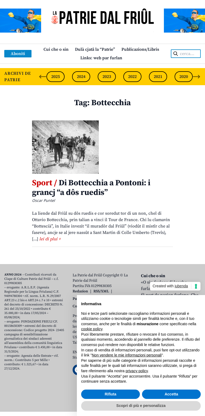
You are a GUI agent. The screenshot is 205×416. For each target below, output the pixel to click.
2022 (132, 76)
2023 (106, 76)
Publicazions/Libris (140, 49)
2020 (183, 76)
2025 (55, 76)
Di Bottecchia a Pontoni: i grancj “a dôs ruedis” (91, 188)
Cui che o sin (56, 49)
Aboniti (18, 53)
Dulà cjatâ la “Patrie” (95, 49)
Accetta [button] (171, 394)
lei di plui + (50, 239)
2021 (158, 76)
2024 (81, 76)
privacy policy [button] (137, 371)
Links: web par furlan (101, 58)
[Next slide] (196, 76)
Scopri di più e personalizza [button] (140, 405)
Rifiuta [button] (110, 394)
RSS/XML (101, 291)
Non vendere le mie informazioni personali (126, 355)
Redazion (80, 291)
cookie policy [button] (91, 329)
